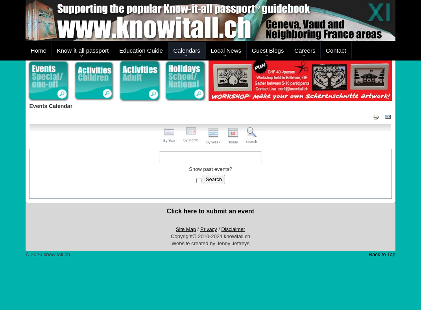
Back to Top (382, 254)
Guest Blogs (268, 50)
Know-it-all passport (83, 50)
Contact (336, 50)
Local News (225, 50)
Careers (304, 50)
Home (38, 50)
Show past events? (210, 169)
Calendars (186, 50)
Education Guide (141, 50)
